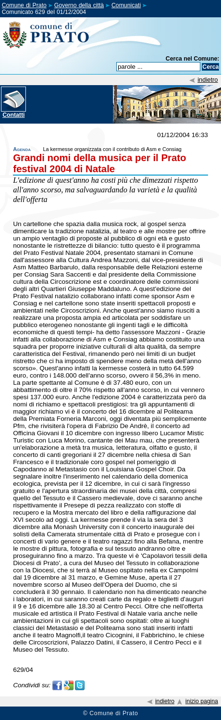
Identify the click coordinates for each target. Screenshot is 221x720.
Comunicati (126, 5)
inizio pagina (201, 701)
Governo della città (79, 5)
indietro (207, 79)
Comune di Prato (24, 5)
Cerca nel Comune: (193, 58)
